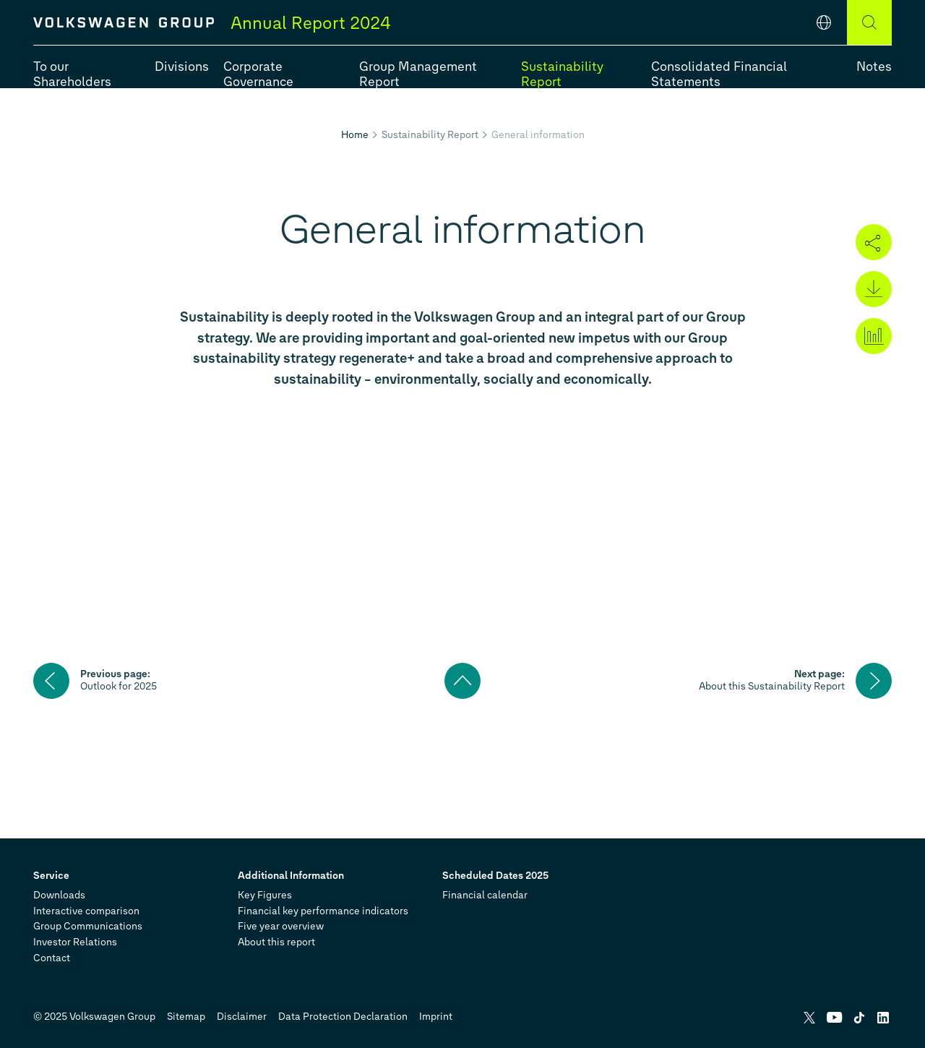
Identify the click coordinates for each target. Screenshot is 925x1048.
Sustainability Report (430, 135)
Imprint (435, 1016)
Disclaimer (242, 1016)
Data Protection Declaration (343, 1016)
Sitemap (186, 1016)
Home (355, 135)
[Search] (869, 22)
